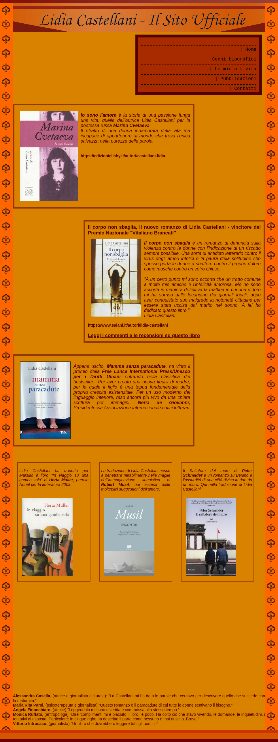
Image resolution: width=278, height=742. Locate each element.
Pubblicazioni (238, 79)
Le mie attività (235, 69)
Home (250, 49)
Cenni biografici (234, 59)
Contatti (245, 88)
